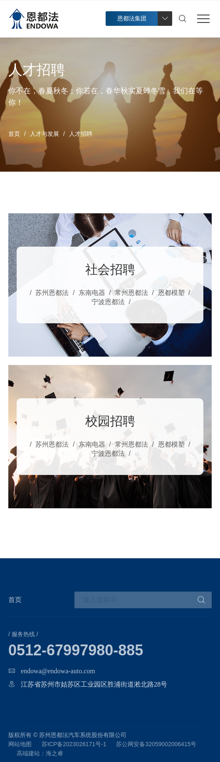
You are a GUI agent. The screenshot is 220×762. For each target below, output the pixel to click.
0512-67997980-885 (75, 650)
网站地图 (20, 744)
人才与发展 (44, 133)
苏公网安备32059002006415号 (156, 744)
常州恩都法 (131, 292)
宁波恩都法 (108, 301)
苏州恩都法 (52, 292)
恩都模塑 (171, 292)
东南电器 (92, 292)
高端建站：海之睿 (40, 753)
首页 (14, 133)
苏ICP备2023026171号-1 (74, 744)
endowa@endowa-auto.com (58, 670)
